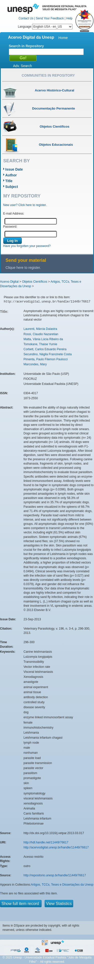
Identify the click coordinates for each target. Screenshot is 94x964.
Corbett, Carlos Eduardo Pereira (45, 349)
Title (9, 181)
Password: (10, 226)
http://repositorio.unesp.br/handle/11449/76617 (55, 875)
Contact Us (26, 18)
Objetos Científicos (34, 281)
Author (11, 175)
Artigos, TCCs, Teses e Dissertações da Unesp (62, 884)
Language (45, 26)
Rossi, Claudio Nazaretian (41, 334)
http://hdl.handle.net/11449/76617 (46, 842)
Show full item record (21, 903)
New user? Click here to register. (25, 205)
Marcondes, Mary (35, 364)
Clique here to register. (23, 268)
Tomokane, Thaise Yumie (40, 344)
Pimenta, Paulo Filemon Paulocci (46, 359)
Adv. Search (22, 66)
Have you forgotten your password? (27, 246)
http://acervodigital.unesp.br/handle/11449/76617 (56, 847)
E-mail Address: (13, 213)
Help (69, 18)
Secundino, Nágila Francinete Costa (48, 354)
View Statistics (59, 903)
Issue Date (14, 169)
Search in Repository (26, 46)
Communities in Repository (48, 75)
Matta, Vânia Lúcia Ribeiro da (43, 339)
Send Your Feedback (50, 18)
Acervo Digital (9, 281)
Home (63, 38)
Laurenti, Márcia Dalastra (40, 329)
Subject (11, 187)
